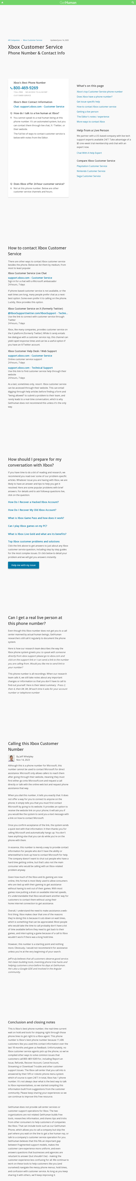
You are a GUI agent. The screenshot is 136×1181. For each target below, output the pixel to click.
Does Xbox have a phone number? (94, 96)
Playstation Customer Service (92, 166)
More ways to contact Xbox (91, 121)
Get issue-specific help (88, 101)
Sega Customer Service (89, 176)
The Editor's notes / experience (93, 116)
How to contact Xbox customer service (96, 106)
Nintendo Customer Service (91, 171)
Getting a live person (87, 111)
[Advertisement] (38, 160)
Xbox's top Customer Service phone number (100, 91)
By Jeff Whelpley (24, 756)
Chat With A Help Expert (89, 152)
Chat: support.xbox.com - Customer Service (39, 106)
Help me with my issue (24, 565)
